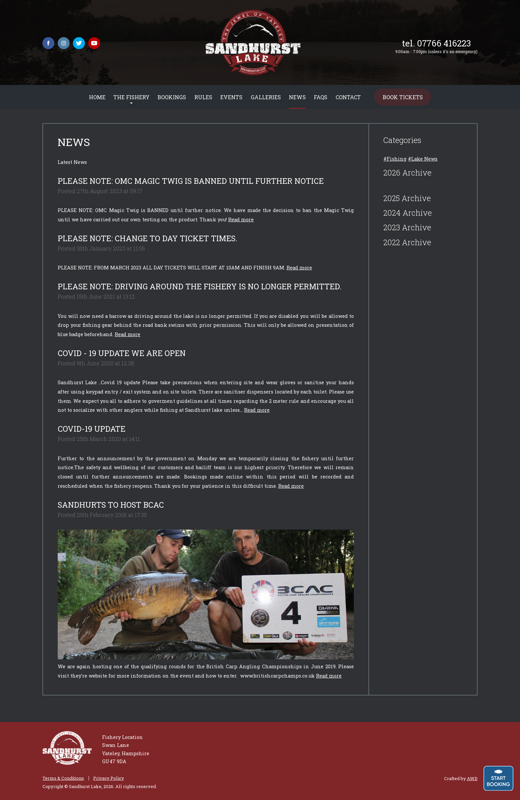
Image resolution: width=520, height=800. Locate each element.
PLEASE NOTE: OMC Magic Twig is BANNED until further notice (191, 181)
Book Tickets (403, 97)
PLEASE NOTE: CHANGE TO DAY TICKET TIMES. (147, 238)
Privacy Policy (108, 778)
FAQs (320, 97)
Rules (203, 97)
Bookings (172, 97)
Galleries (266, 97)
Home (97, 97)
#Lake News (422, 159)
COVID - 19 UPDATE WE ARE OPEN (122, 353)
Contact (348, 97)
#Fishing (395, 159)
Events (231, 97)
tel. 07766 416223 (436, 43)
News (297, 97)
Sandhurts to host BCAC (111, 505)
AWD (472, 778)
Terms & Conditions (63, 778)
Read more (241, 219)
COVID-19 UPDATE (91, 429)
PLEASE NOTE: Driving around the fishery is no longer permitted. (200, 286)
